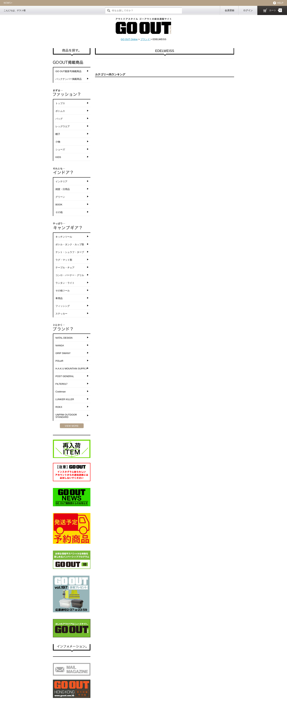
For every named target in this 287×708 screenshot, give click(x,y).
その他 (59, 212)
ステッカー (61, 313)
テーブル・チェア (64, 267)
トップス (60, 103)
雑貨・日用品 (62, 189)
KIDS (58, 157)
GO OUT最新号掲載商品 (68, 71)
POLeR (59, 360)
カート (275, 10)
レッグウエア (62, 126)
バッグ (59, 118)
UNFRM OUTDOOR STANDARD (66, 415)
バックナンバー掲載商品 (68, 79)
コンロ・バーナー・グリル (69, 275)
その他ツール (62, 290)
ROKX (58, 407)
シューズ (60, 149)
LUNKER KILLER (64, 399)
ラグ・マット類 (63, 259)
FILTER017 (61, 384)
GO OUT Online (129, 39)
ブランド (145, 39)
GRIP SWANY (62, 353)
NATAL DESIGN (63, 337)
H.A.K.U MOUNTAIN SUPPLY (71, 368)
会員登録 (229, 10)
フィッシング (62, 306)
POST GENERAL (64, 376)
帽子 (57, 134)
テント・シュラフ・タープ (69, 252)
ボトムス (60, 111)
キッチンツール (63, 236)
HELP (280, 2)
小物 (57, 141)
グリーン (60, 196)
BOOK (58, 204)
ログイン (248, 10)
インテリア (61, 181)
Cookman (60, 391)
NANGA (59, 345)
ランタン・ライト (64, 283)
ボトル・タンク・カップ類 (69, 244)
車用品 (59, 298)
